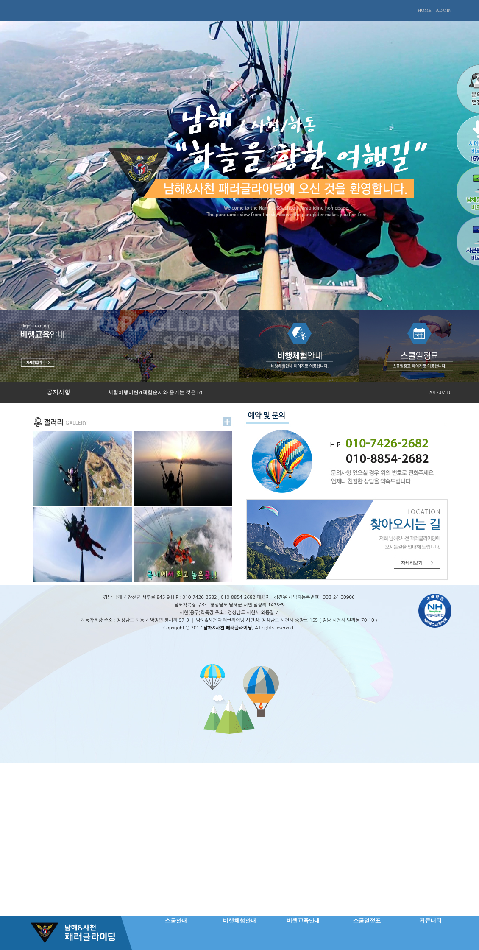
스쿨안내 (176, 920)
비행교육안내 (303, 920)
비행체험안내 (239, 920)
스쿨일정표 (367, 920)
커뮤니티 (430, 920)
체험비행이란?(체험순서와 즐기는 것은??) (155, 392)
